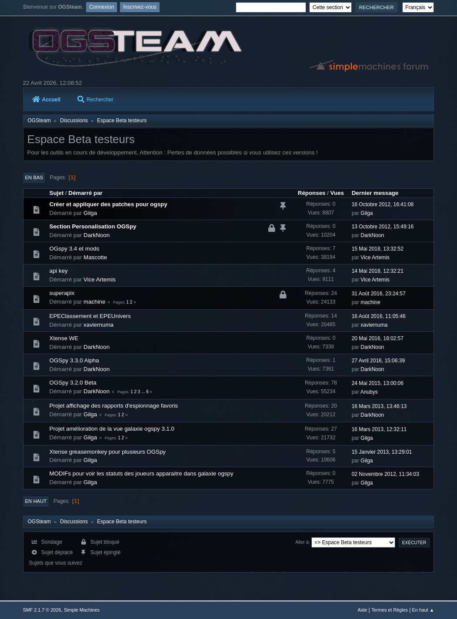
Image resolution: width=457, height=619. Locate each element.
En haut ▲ (423, 609)
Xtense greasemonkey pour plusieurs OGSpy (108, 451)
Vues (337, 193)
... (143, 391)
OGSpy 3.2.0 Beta (73, 382)
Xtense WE (64, 338)
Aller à (302, 542)
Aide (362, 609)
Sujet (57, 193)
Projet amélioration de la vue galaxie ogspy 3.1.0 (112, 428)
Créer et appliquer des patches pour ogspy (108, 204)
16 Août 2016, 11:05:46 (379, 316)
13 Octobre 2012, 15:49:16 (383, 227)
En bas (34, 177)
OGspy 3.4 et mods (75, 248)
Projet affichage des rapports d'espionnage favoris (114, 405)
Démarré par (85, 193)
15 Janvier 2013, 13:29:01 (382, 452)
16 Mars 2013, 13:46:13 (379, 406)
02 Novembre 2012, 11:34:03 (385, 474)
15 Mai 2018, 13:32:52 (378, 249)
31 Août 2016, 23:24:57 (379, 294)
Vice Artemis (374, 257)
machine (94, 301)
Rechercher (95, 100)
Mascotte (95, 257)
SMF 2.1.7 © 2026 (42, 609)
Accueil (46, 100)
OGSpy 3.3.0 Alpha (74, 360)
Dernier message (375, 193)
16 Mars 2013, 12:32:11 (379, 429)
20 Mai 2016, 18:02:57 (378, 338)
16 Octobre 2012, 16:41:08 (383, 204)
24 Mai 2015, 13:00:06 (378, 383)
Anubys (369, 392)
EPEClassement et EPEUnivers (90, 316)
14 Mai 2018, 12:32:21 (378, 271)
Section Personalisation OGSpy (93, 226)
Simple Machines (82, 609)
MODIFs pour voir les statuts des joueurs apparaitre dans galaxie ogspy (142, 473)
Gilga (90, 213)
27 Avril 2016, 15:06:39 (378, 361)
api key (59, 271)
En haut (36, 501)
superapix (62, 293)
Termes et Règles (389, 609)
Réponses (312, 193)
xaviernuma (98, 324)
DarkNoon (96, 235)
